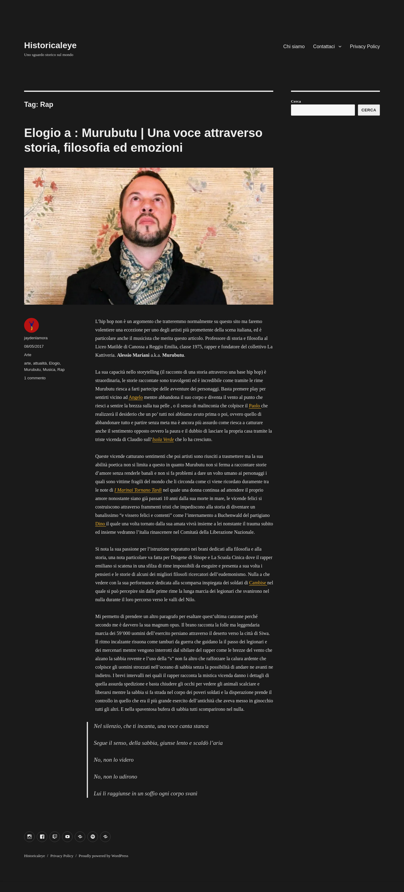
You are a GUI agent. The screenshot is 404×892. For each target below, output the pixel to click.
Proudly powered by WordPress (103, 855)
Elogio (54, 363)
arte (27, 363)
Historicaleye (50, 45)
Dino (100, 523)
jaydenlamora (36, 338)
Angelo (136, 397)
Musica (49, 369)
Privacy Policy (365, 46)
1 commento (35, 378)
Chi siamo (294, 46)
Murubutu (32, 369)
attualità (40, 363)
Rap (61, 369)
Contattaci (324, 46)
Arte (27, 355)
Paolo (255, 405)
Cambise (258, 582)
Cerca (296, 101)
